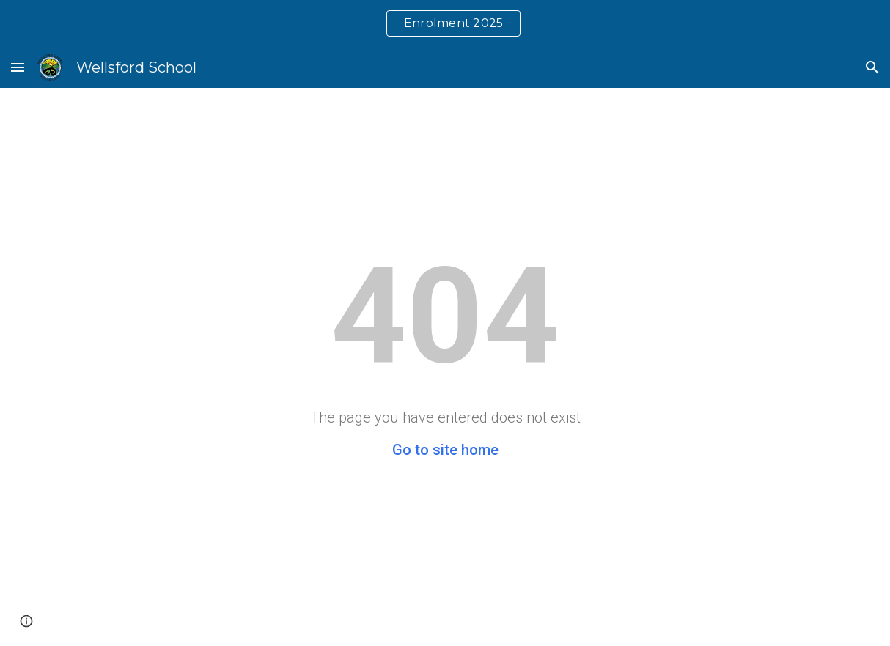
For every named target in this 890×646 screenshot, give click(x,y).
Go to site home (445, 449)
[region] (445, 23)
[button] (17, 67)
